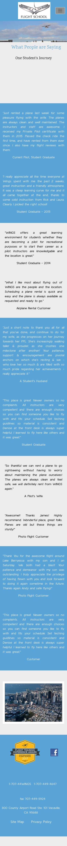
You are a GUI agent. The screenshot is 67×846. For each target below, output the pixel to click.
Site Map (17, 822)
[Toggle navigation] (60, 10)
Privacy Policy (41, 822)
